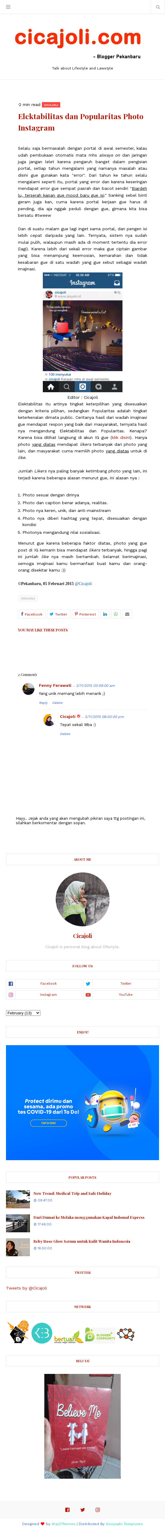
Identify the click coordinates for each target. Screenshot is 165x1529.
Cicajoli (28, 598)
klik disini (121, 437)
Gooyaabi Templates (124, 1524)
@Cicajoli (83, 583)
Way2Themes (63, 1524)
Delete (57, 703)
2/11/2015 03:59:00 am (95, 686)
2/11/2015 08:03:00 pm (104, 717)
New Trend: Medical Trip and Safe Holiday (72, 1193)
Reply (43, 703)
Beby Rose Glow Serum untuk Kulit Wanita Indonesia (82, 1241)
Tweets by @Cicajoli (26, 1288)
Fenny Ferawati (55, 685)
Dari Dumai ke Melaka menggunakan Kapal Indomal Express (89, 1217)
